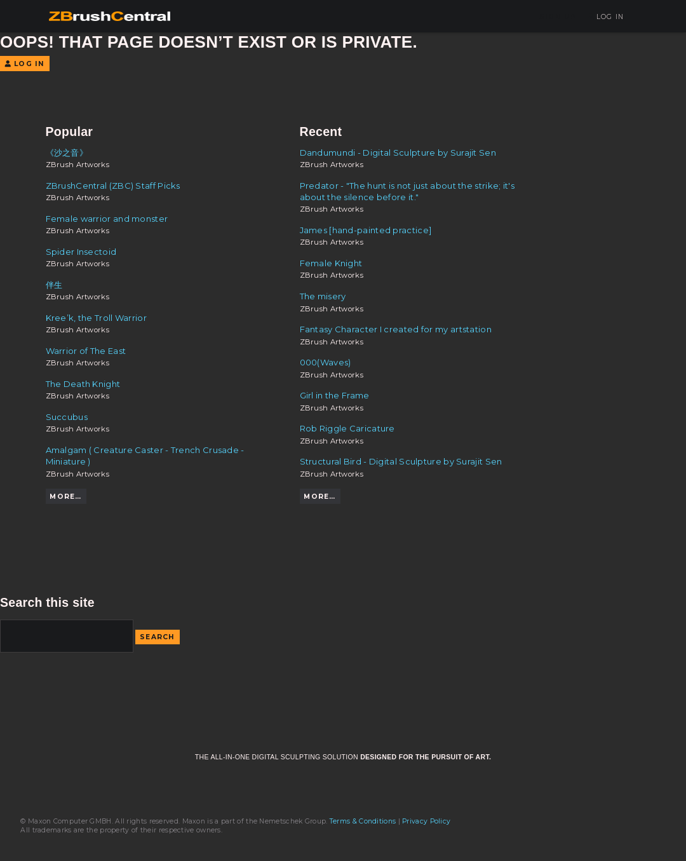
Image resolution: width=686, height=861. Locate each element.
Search (157, 637)
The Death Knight (83, 384)
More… (65, 496)
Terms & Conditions (363, 821)
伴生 (54, 285)
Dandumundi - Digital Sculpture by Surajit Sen (398, 152)
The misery (323, 296)
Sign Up (557, 17)
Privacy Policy (426, 821)
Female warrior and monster (107, 219)
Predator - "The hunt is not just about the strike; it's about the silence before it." (407, 191)
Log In (606, 17)
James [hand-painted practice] (366, 230)
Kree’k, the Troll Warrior (96, 318)
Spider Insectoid (81, 252)
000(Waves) (325, 362)
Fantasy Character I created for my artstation (396, 329)
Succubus (67, 417)
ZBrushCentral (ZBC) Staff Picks (113, 185)
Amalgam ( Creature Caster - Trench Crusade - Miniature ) (145, 455)
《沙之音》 (67, 152)
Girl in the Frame (335, 395)
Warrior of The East (86, 351)
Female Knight (331, 263)
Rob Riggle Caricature (347, 428)
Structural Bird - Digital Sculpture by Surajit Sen (401, 461)
